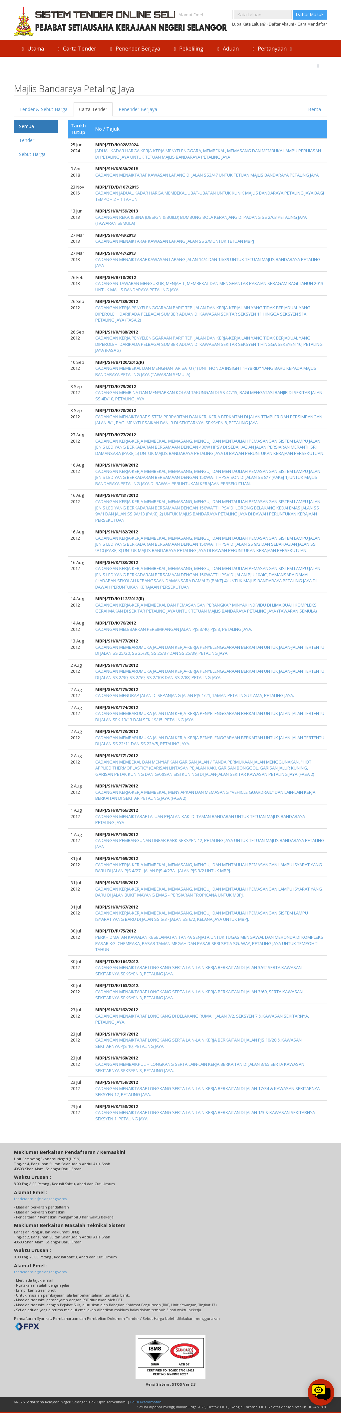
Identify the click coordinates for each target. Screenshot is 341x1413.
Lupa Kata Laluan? (248, 24)
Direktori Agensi (293, 65)
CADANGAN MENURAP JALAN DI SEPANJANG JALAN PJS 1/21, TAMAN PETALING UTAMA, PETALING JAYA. (194, 695)
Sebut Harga (32, 154)
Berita (314, 109)
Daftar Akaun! (281, 24)
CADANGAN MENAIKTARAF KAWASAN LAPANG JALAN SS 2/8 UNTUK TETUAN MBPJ (174, 241)
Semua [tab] (26, 126)
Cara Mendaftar (312, 24)
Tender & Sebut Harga (43, 109)
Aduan (227, 48)
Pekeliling (188, 48)
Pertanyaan (272, 48)
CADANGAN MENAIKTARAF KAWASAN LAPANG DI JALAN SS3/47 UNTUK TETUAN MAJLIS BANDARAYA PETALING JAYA (207, 175)
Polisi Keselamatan (146, 1402)
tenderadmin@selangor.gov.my (40, 1199)
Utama (32, 48)
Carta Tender (76, 48)
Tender (26, 140)
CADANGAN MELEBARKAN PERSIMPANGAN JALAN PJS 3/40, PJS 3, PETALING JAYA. (173, 629)
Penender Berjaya (134, 48)
